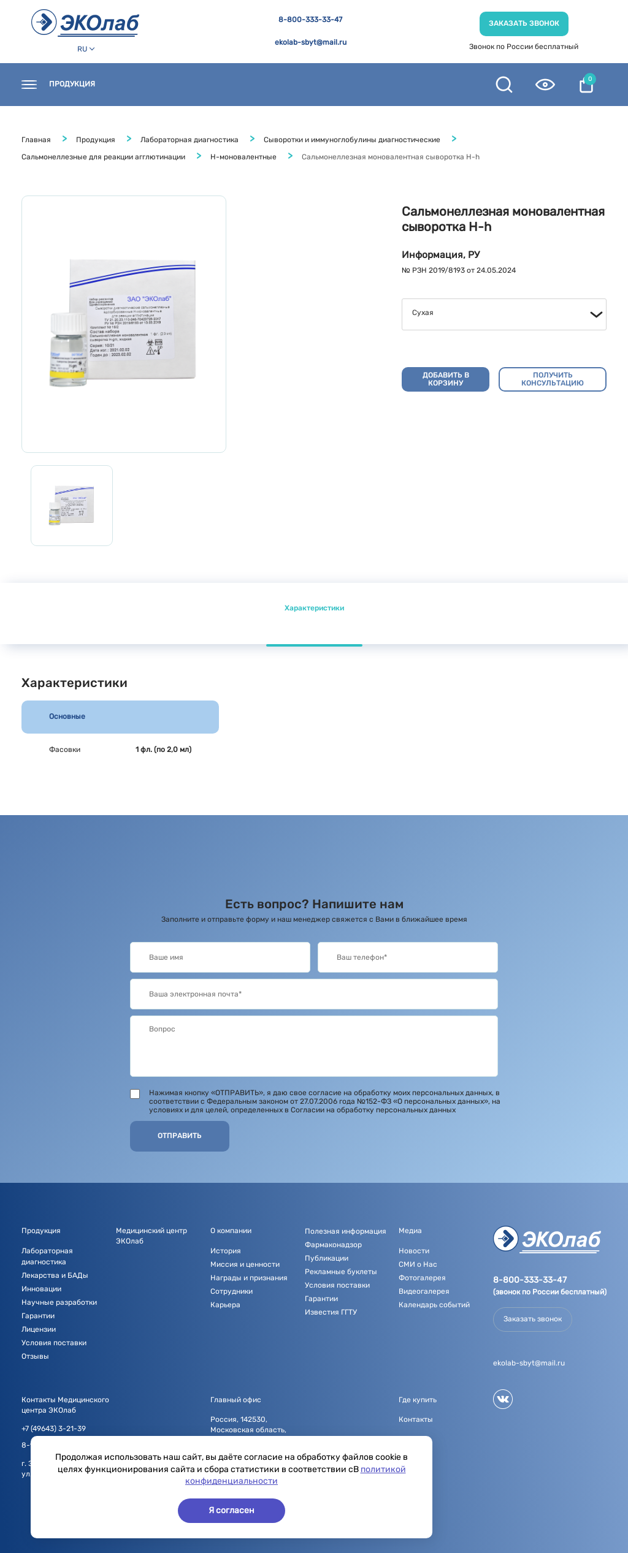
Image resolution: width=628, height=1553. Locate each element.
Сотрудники (231, 1291)
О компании (337, 84)
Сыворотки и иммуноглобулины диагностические (352, 139)
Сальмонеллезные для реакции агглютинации (103, 157)
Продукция (72, 84)
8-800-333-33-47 (310, 20)
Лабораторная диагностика (189, 139)
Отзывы (35, 1356)
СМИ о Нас (418, 1264)
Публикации (326, 1258)
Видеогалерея (424, 1291)
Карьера (225, 1304)
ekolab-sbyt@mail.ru (311, 43)
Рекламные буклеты (341, 1271)
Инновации (41, 1289)
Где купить (206, 84)
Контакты (139, 84)
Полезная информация (345, 1231)
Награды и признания (249, 1278)
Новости (270, 84)
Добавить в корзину (446, 379)
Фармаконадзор (333, 1244)
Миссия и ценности (245, 1264)
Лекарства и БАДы (54, 1275)
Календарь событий (434, 1304)
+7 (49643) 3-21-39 (53, 1429)
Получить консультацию (552, 379)
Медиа (410, 1230)
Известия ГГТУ (331, 1312)
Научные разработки (59, 1302)
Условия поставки (53, 1342)
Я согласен (232, 1510)
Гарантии (38, 1316)
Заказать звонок (524, 23)
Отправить (180, 1135)
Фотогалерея (422, 1278)
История (225, 1251)
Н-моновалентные (243, 157)
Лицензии (38, 1329)
